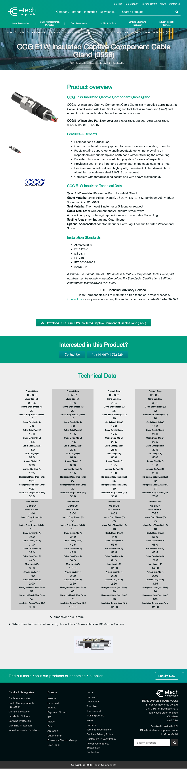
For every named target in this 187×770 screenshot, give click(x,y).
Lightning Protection (20, 725)
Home (9, 32)
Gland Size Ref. (32, 399)
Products (19, 32)
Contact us (174, 4)
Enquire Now (166, 675)
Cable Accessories (20, 23)
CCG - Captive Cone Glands (82, 63)
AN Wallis (52, 730)
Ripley (51, 721)
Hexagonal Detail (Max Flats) (32, 477)
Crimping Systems (79, 23)
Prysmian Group (56, 712)
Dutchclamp (54, 735)
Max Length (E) (32, 453)
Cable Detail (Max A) (32, 430)
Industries (90, 11)
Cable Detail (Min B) (32, 438)
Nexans (51, 698)
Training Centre (149, 4)
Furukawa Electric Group (62, 740)
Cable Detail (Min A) (32, 422)
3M (49, 716)
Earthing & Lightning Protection (137, 23)
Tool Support (131, 4)
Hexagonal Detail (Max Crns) (32, 484)
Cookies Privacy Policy (100, 734)
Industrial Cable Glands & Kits (89, 32)
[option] (35, 107)
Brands (76, 11)
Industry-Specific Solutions (166, 23)
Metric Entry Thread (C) (31, 406)
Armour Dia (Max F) (32, 469)
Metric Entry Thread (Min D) (31, 414)
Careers (91, 724)
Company (62, 11)
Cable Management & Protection (49, 23)
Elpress (51, 707)
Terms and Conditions (99, 729)
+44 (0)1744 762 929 (107, 354)
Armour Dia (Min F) (32, 461)
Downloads (107, 11)
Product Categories (21, 692)
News (163, 4)
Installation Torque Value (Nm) (32, 492)
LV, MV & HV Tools (108, 23)
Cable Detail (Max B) (32, 445)
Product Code (32, 391)
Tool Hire (117, 4)
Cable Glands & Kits (60, 32)
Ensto (50, 726)
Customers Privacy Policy (101, 738)
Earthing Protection (20, 720)
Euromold (53, 702)
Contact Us (72, 354)
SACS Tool (53, 744)
